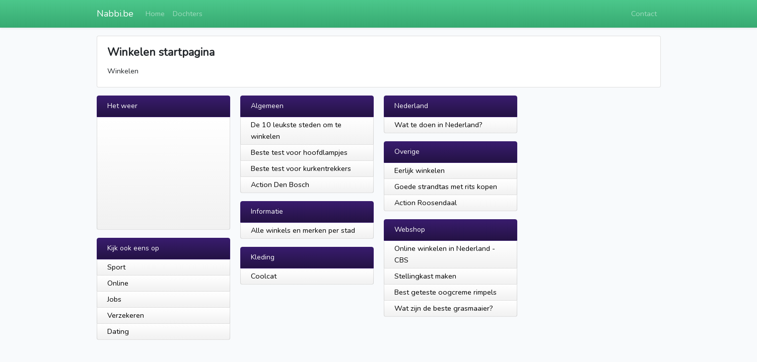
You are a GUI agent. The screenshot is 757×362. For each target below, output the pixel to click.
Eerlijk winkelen (419, 170)
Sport (116, 267)
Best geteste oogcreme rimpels (445, 292)
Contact (644, 14)
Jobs (114, 299)
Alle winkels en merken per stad (303, 230)
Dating (118, 331)
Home (155, 14)
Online (117, 283)
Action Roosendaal (425, 203)
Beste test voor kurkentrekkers (301, 168)
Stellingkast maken (425, 276)
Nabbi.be (115, 14)
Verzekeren (125, 315)
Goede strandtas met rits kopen (445, 187)
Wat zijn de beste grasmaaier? (443, 308)
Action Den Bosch (280, 184)
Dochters (187, 14)
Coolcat (264, 276)
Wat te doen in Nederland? (438, 125)
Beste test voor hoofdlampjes (299, 152)
